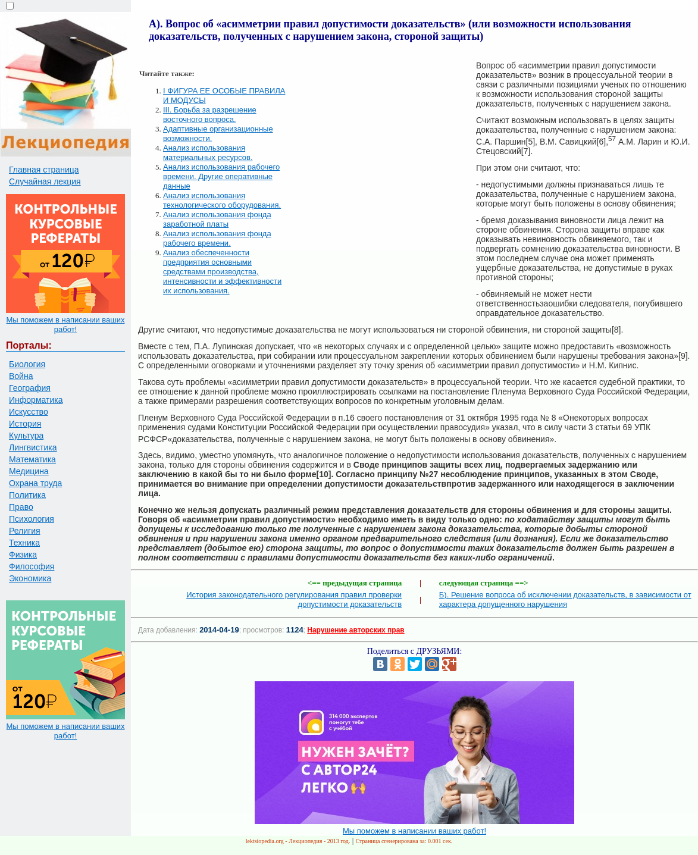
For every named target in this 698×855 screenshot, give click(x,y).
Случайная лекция (45, 181)
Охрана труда (35, 483)
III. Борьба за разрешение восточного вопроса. (209, 114)
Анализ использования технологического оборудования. (222, 200)
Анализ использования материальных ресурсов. (208, 152)
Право (21, 507)
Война (21, 376)
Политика (27, 495)
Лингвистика (33, 447)
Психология (31, 519)
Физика (23, 554)
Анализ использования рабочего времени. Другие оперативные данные (221, 176)
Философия (31, 566)
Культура (26, 435)
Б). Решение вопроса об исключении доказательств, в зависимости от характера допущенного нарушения (565, 599)
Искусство (28, 411)
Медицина (29, 471)
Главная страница (44, 169)
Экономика (30, 578)
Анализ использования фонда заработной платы (217, 219)
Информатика (35, 400)
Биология (27, 364)
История (25, 423)
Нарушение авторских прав (355, 630)
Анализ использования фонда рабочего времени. (217, 238)
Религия (24, 530)
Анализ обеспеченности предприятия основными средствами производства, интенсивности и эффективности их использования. (222, 271)
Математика (32, 459)
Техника (24, 542)
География (30, 388)
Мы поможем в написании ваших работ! (65, 324)
